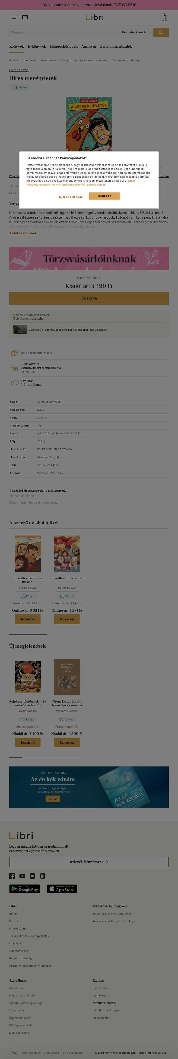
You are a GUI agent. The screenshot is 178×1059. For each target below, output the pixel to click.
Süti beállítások (71, 197)
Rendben (104, 195)
